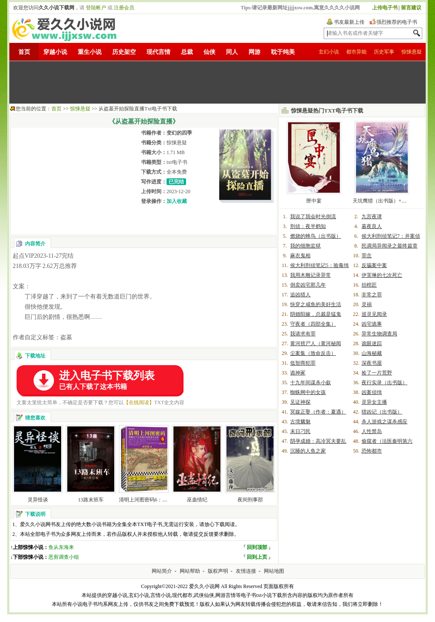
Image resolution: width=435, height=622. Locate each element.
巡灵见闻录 (374, 314)
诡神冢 (297, 373)
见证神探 (300, 402)
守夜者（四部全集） (313, 324)
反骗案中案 (374, 265)
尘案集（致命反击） (313, 353)
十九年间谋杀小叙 (310, 383)
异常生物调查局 (379, 334)
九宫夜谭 (372, 217)
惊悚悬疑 (411, 52)
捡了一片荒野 (377, 373)
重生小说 (90, 52)
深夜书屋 (372, 363)
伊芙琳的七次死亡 (382, 275)
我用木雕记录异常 (310, 275)
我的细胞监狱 (305, 246)
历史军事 (384, 52)
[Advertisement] (217, 82)
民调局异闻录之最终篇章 (390, 246)
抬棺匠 (369, 285)
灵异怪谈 (38, 500)
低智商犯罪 (303, 363)
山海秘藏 (372, 353)
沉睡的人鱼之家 (308, 451)
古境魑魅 (300, 422)
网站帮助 (190, 571)
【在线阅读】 (139, 402)
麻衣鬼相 (300, 256)
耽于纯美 (283, 52)
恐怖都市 (372, 451)
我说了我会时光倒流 (313, 217)
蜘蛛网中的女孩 (308, 392)
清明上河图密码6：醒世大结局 (153, 500)
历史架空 (124, 52)
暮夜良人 (372, 226)
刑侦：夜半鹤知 (308, 226)
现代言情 (158, 52)
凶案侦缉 (372, 392)
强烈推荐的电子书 (396, 22)
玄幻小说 (329, 52)
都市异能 (356, 52)
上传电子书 (385, 8)
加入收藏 (177, 201)
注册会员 (124, 8)
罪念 (367, 256)
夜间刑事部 (250, 500)
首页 (24, 52)
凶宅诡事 (372, 324)
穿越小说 (55, 52)
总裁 (187, 52)
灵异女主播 (374, 402)
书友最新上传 (349, 22)
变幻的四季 (179, 133)
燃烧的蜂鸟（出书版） (315, 236)
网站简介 (162, 571)
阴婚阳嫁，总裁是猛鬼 (315, 314)
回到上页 (257, 557)
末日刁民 (300, 431)
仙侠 (209, 52)
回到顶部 (257, 547)
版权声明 (218, 571)
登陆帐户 (96, 8)
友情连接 (246, 571)
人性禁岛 (372, 431)
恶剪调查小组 (63, 557)
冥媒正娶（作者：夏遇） (318, 412)
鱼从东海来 (61, 547)
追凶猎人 (300, 295)
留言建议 (411, 8)
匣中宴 (314, 201)
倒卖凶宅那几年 (308, 285)
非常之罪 (372, 295)
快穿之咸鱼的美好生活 (315, 304)
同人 (232, 52)
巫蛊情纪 (197, 500)
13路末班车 (91, 500)
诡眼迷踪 (372, 343)
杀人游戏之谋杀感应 (384, 422)
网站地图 (274, 571)
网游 (254, 52)
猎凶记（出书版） (382, 412)
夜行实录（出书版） (384, 383)
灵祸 (367, 304)
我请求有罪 (303, 334)
